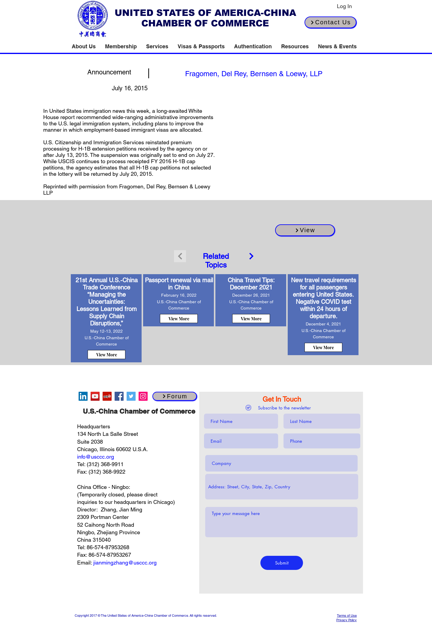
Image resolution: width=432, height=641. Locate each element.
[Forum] (174, 396)
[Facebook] (119, 396)
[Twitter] (131, 396)
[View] (305, 230)
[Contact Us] (330, 22)
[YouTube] (95, 396)
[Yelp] (107, 396)
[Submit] (281, 563)
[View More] (106, 354)
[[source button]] (253, 73)
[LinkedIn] (83, 396)
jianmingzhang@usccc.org (125, 562)
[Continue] (251, 256)
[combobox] (281, 486)
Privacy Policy (346, 620)
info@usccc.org (95, 457)
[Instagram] (143, 396)
